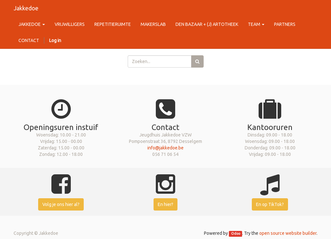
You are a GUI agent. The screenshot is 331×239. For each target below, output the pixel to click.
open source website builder (287, 233)
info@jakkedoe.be (165, 147)
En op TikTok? (270, 204)
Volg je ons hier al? (61, 204)
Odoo (235, 233)
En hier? (165, 204)
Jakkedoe (26, 8)
